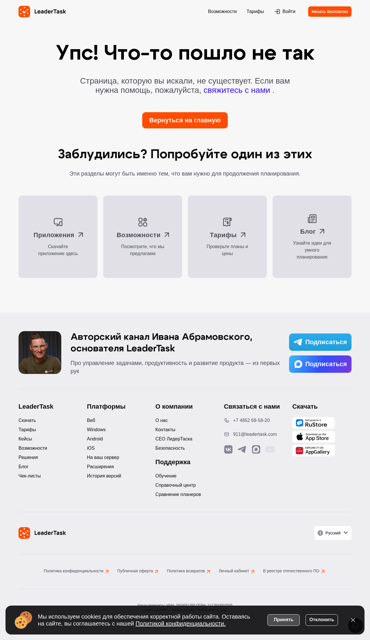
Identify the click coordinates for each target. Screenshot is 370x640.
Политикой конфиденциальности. (181, 623)
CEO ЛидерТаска (174, 438)
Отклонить (321, 619)
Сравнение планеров (178, 494)
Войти (284, 11)
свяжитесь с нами (238, 90)
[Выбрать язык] (333, 533)
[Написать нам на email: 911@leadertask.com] (253, 434)
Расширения (100, 466)
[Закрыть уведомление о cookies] (352, 620)
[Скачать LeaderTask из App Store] (313, 436)
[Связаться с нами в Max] (256, 449)
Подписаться (320, 342)
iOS (91, 448)
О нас (162, 420)
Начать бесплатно (330, 11)
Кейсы (25, 438)
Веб (91, 420)
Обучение (166, 475)
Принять (283, 619)
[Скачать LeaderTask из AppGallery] (313, 423)
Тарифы (255, 11)
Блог (23, 466)
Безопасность (170, 448)
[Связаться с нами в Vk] (228, 449)
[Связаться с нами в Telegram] (242, 449)
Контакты (165, 429)
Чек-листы (29, 475)
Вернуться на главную (185, 120)
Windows (96, 429)
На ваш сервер (103, 457)
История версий (104, 475)
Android (95, 438)
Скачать (27, 420)
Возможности (222, 11)
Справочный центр (176, 485)
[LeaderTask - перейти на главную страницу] (42, 11)
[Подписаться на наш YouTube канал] (270, 449)
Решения (28, 457)
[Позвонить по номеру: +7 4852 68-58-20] (253, 420)
